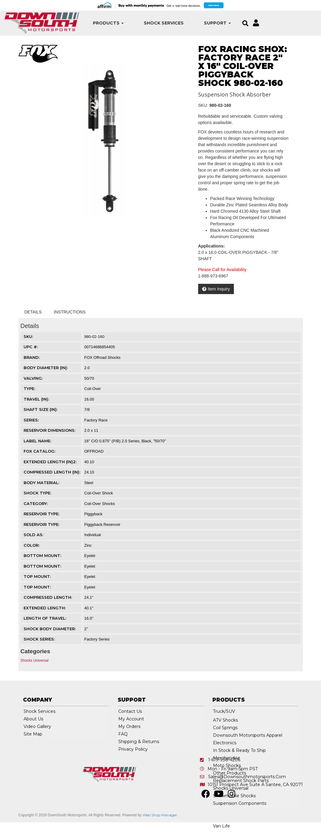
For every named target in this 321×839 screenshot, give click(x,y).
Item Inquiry (219, 289)
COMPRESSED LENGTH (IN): (52, 472)
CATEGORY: (36, 503)
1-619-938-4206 (224, 759)
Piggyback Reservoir (102, 524)
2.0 (87, 367)
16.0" (88, 618)
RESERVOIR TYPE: (41, 513)
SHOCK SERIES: (39, 639)
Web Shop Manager (159, 815)
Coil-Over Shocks (99, 503)
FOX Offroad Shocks (102, 357)
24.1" (88, 597)
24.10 (89, 472)
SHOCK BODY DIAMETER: (50, 628)
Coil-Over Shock (98, 493)
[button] (106, 23)
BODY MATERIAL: (41, 482)
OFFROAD (94, 451)
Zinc (88, 545)
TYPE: (29, 388)
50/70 (89, 378)
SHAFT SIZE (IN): (40, 409)
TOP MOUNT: (37, 576)
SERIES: (31, 420)
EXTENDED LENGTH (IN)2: (50, 461)
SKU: (203, 105)
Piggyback (93, 514)
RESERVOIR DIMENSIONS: (49, 430)
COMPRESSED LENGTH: (48, 597)
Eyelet (89, 555)
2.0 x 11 (91, 430)
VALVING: (33, 378)
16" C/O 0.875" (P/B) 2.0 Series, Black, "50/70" (125, 441)
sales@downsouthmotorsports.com (247, 776)
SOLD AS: (33, 534)
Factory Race (96, 420)
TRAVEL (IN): (36, 399)
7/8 (87, 409)
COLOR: (31, 545)
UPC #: (31, 346)
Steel (88, 482)
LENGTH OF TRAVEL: (45, 618)
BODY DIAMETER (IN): (46, 367)
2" (86, 629)
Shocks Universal (35, 660)
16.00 (89, 399)
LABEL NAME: (37, 440)
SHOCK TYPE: (37, 492)
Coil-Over (92, 388)
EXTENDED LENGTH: (45, 607)
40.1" (88, 608)
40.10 (89, 462)
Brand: (32, 357)
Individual (92, 535)
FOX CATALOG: (39, 451)
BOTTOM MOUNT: (42, 555)
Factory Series (97, 639)
